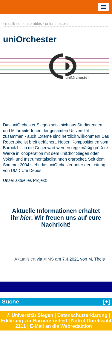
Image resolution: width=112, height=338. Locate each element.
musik (10, 23)
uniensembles (30, 23)
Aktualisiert (24, 259)
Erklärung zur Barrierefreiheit (34, 320)
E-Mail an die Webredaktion (61, 326)
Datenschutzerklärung (82, 315)
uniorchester (55, 23)
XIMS (48, 259)
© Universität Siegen (30, 315)
